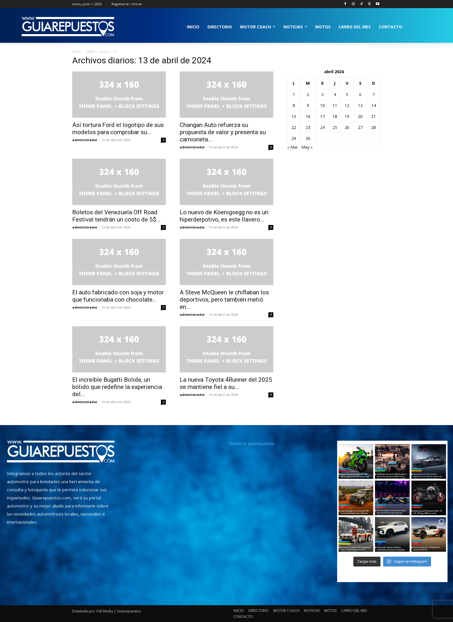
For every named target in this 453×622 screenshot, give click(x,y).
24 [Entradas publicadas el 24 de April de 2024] (322, 127)
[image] (61, 451)
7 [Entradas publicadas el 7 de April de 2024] (373, 94)
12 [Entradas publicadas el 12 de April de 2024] (347, 105)
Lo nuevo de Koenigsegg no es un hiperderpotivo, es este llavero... (224, 216)
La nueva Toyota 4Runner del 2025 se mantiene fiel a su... (226, 383)
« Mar (292, 147)
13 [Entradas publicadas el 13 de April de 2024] (360, 105)
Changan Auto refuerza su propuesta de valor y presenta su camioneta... (223, 132)
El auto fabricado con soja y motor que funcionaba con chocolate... (118, 296)
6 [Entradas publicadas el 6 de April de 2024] (360, 94)
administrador (84, 140)
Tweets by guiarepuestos (251, 443)
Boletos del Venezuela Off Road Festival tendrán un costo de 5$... (116, 216)
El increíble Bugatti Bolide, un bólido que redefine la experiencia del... (117, 387)
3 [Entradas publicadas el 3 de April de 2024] (322, 94)
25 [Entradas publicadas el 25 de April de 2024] (335, 127)
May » (307, 147)
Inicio (76, 51)
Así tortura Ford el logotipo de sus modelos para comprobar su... (118, 128)
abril (103, 51)
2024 (90, 51)
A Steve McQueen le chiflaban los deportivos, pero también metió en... (224, 299)
